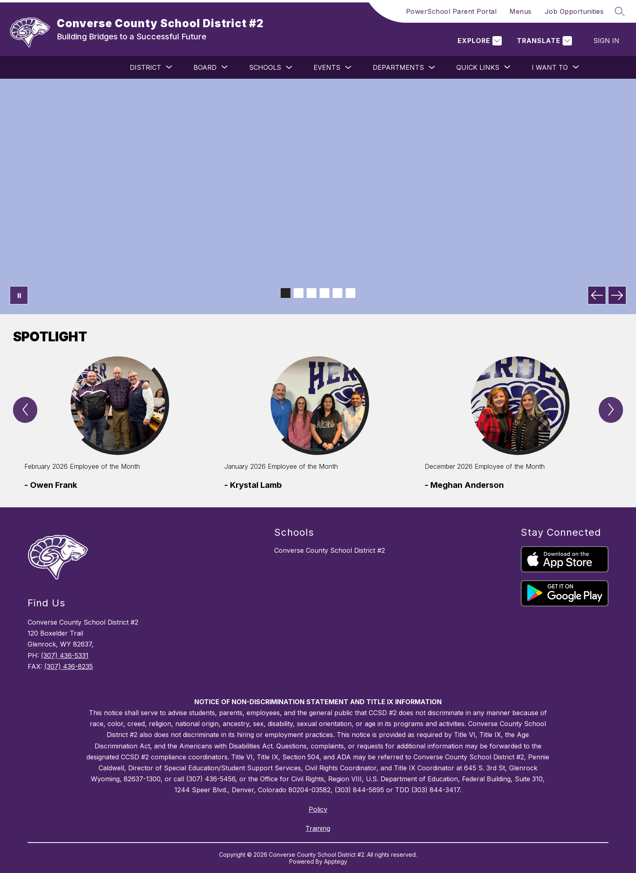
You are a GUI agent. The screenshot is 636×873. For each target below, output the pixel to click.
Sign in (606, 41)
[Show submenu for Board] (205, 67)
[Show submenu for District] (145, 67)
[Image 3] (311, 293)
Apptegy (335, 861)
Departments (398, 67)
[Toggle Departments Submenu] (432, 67)
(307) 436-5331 (64, 655)
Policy (318, 809)
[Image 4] (324, 293)
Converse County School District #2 (329, 550)
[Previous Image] (597, 295)
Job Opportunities (574, 11)
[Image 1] (285, 293)
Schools (265, 67)
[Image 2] (298, 293)
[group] (117, 423)
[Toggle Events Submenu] (348, 67)
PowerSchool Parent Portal (451, 11)
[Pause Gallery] (19, 295)
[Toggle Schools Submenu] (289, 67)
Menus (520, 11)
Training (317, 828)
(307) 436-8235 (68, 666)
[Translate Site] (543, 41)
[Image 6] (350, 293)
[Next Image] (617, 295)
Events (327, 67)
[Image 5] (337, 293)
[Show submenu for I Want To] (550, 67)
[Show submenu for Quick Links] (477, 67)
